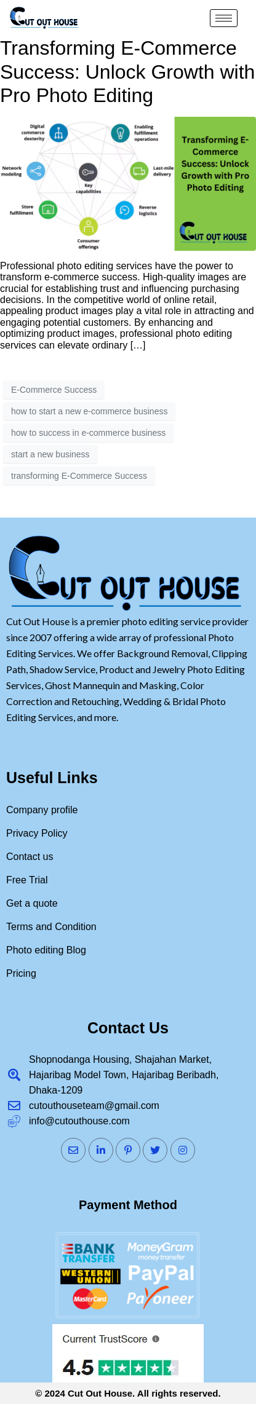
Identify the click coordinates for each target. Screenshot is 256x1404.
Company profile (42, 810)
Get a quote (32, 903)
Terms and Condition (51, 926)
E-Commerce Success (54, 390)
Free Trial (27, 880)
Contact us (29, 856)
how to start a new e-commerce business (89, 411)
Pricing (21, 973)
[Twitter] (155, 1150)
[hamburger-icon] (224, 18)
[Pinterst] (128, 1150)
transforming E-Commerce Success (79, 476)
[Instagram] (182, 1150)
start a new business (50, 454)
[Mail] (73, 1150)
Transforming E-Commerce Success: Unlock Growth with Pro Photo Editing (127, 71)
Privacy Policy (37, 833)
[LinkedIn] (101, 1150)
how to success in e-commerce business (88, 433)
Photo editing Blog (46, 950)
